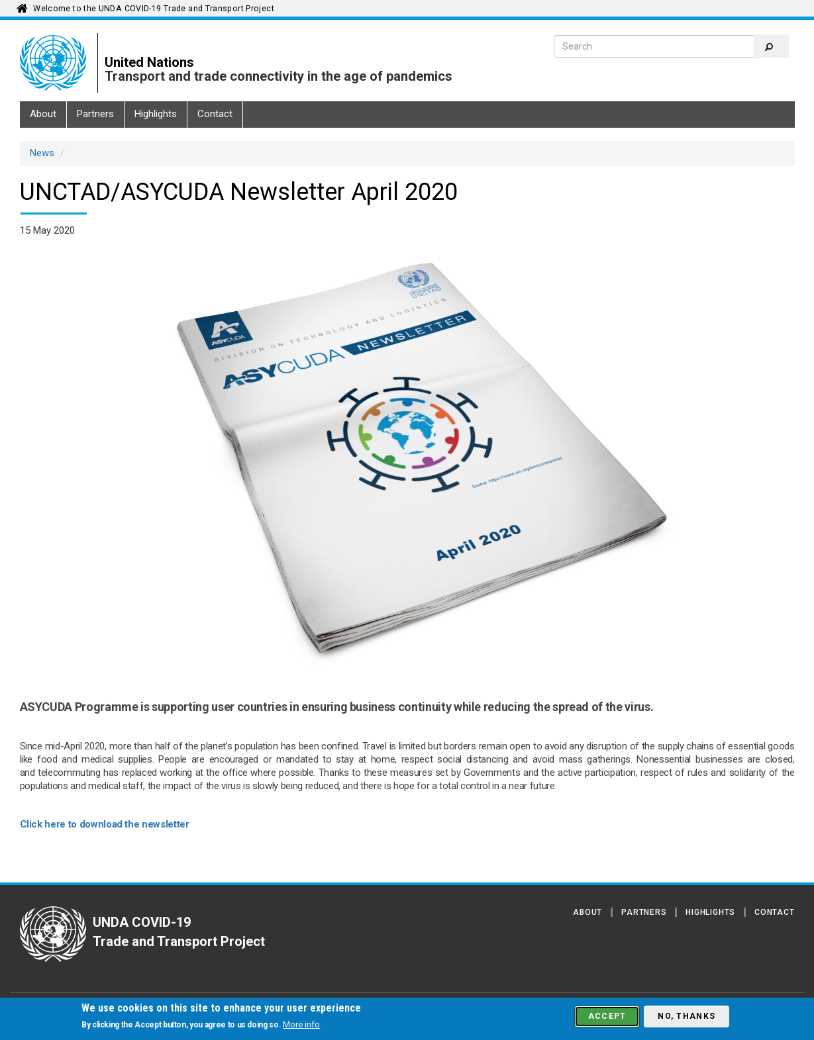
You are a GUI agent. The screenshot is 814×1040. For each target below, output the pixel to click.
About (43, 114)
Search (768, 47)
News (42, 153)
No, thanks (686, 1016)
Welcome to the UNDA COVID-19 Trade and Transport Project (153, 8)
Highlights (155, 114)
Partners (95, 114)
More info (301, 1024)
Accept (607, 1016)
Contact (214, 114)
